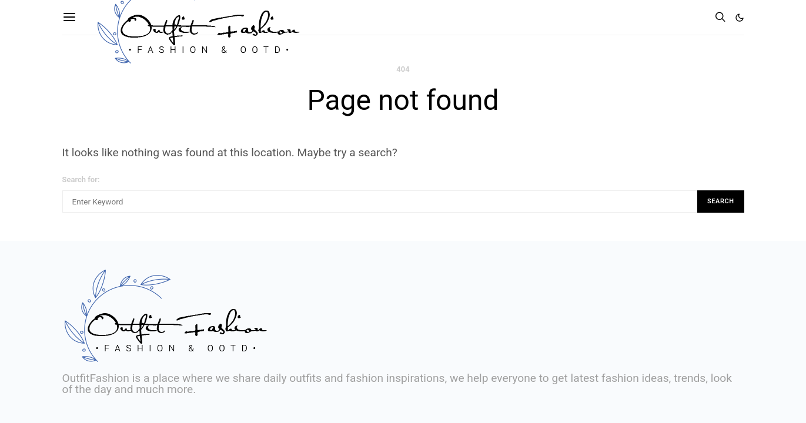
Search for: (81, 179)
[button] (739, 17)
